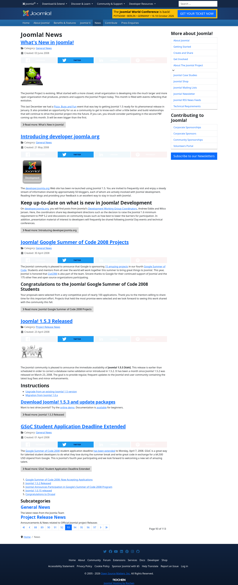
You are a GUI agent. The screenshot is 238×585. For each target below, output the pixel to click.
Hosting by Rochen (119, 583)
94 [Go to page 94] (75, 527)
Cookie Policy (102, 566)
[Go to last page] (106, 527)
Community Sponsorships (188, 139)
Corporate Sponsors (184, 133)
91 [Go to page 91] (55, 527)
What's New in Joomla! (47, 42)
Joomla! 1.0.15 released (38, 490)
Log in (184, 566)
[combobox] (198, 4)
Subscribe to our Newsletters (194, 156)
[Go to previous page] (29, 527)
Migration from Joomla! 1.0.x (41, 395)
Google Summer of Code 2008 (42, 451)
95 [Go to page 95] (81, 527)
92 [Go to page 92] (61, 527)
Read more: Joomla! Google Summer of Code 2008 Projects (57, 309)
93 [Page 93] (68, 527)
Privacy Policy (84, 566)
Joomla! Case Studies (185, 75)
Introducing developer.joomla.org (60, 136)
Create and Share (183, 53)
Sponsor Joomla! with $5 (125, 566)
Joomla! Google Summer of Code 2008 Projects (75, 242)
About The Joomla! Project (188, 65)
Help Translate (150, 566)
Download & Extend (53, 3)
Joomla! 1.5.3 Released (47, 321)
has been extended (104, 451)
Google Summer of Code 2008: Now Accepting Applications (59, 479)
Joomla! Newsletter (184, 94)
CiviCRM (52, 273)
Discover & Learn (81, 3)
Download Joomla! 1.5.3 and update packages (68, 402)
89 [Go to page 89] (42, 527)
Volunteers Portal (183, 146)
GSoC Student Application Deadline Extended (73, 426)
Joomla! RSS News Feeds (187, 100)
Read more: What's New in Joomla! (43, 124)
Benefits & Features (65, 23)
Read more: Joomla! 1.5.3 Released (43, 414)
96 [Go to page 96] (88, 527)
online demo (67, 407)
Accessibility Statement (61, 566)
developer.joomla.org (37, 188)
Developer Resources (141, 3)
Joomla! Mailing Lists (185, 87)
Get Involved (180, 59)
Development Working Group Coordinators (112, 208)
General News (44, 48)
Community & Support (110, 3)
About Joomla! (42, 23)
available (102, 407)
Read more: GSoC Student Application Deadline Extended (56, 469)
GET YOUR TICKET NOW (197, 14)
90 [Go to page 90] (48, 527)
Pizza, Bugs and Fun (65, 106)
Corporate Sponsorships (187, 127)
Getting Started (182, 46)
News (98, 23)
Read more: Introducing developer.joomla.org (50, 230)
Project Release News (48, 327)
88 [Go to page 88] (35, 527)
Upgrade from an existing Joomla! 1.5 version (51, 391)
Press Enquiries (130, 23)
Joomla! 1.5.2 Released (38, 483)
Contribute (111, 23)
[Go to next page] (100, 527)
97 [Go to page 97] (94, 527)
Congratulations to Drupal (40, 494)
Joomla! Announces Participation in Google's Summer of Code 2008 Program (68, 487)
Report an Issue (170, 566)
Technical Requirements (187, 106)
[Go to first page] (24, 527)
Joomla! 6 (85, 23)
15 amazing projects (116, 266)
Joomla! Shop (180, 81)
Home (26, 23)
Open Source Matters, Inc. (116, 573)
